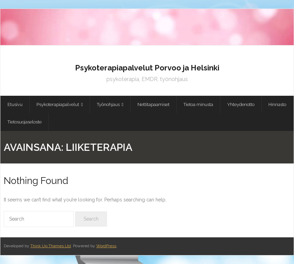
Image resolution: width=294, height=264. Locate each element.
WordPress (106, 245)
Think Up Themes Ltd (50, 245)
